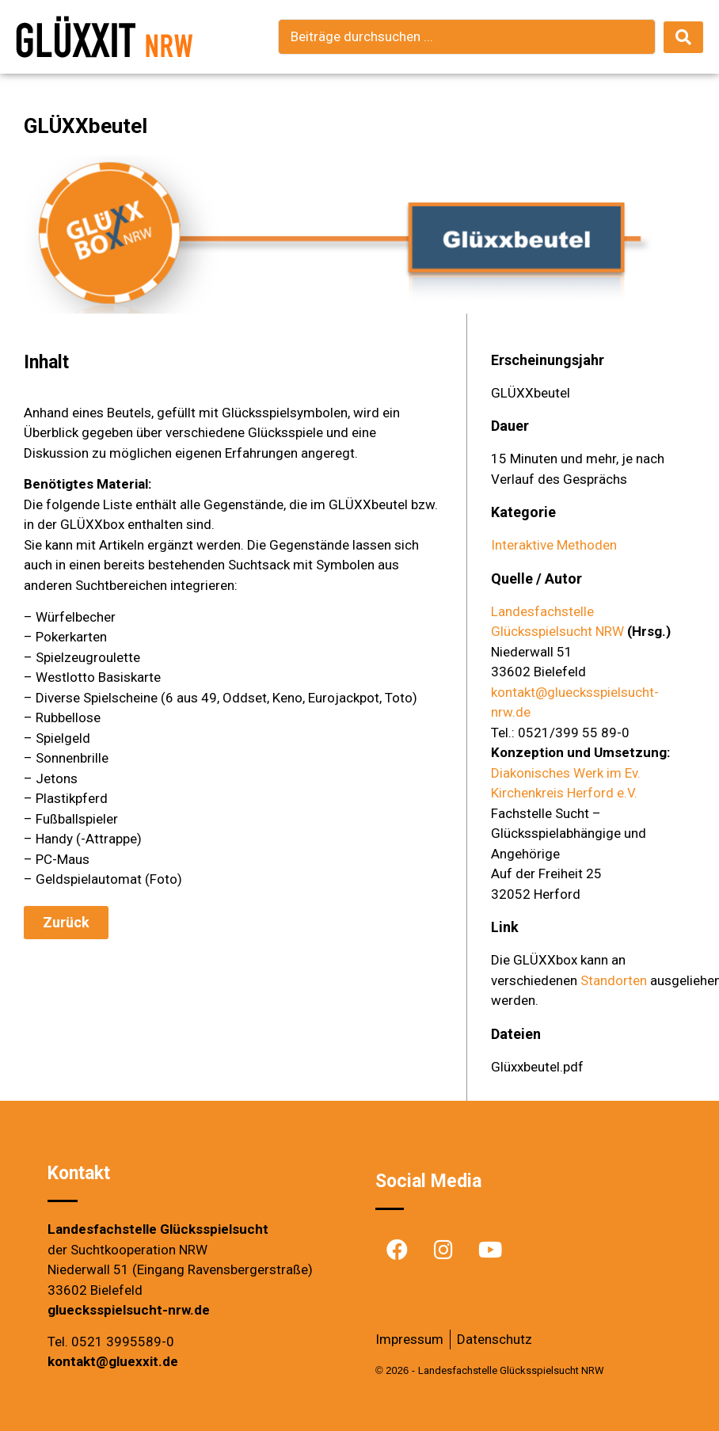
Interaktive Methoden (554, 545)
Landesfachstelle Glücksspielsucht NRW (511, 1370)
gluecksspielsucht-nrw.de (129, 1310)
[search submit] (683, 37)
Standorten (613, 980)
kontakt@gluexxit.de (113, 1361)
